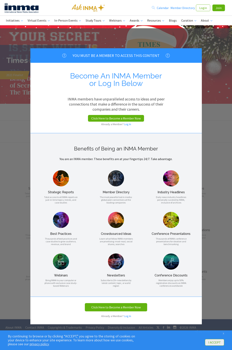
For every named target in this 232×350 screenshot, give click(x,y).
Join (219, 8)
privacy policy (39, 344)
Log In (127, 124)
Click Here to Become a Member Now (116, 118)
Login (203, 8)
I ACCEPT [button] (214, 342)
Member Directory (182, 8)
